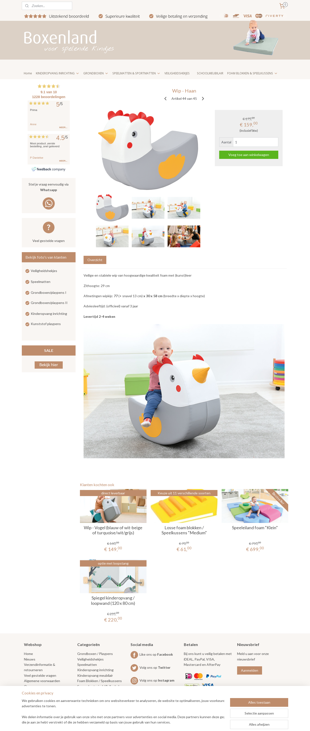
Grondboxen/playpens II (49, 303)
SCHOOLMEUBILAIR (210, 73)
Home (28, 73)
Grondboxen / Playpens (95, 654)
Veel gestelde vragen (48, 241)
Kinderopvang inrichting (49, 313)
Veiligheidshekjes (44, 271)
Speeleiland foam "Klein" (255, 527)
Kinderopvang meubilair (95, 675)
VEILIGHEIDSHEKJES (177, 73)
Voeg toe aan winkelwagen (248, 155)
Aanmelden (249, 670)
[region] (123, 712)
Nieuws (29, 659)
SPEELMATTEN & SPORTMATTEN (136, 73)
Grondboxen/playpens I (48, 292)
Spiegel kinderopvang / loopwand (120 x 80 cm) (113, 600)
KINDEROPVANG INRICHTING (57, 73)
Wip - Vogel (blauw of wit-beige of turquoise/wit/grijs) (113, 530)
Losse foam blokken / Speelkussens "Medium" (184, 530)
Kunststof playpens (46, 324)
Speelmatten (40, 282)
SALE (48, 350)
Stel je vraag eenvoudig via (48, 187)
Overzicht (94, 260)
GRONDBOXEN (95, 73)
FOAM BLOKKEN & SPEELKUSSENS (252, 73)
